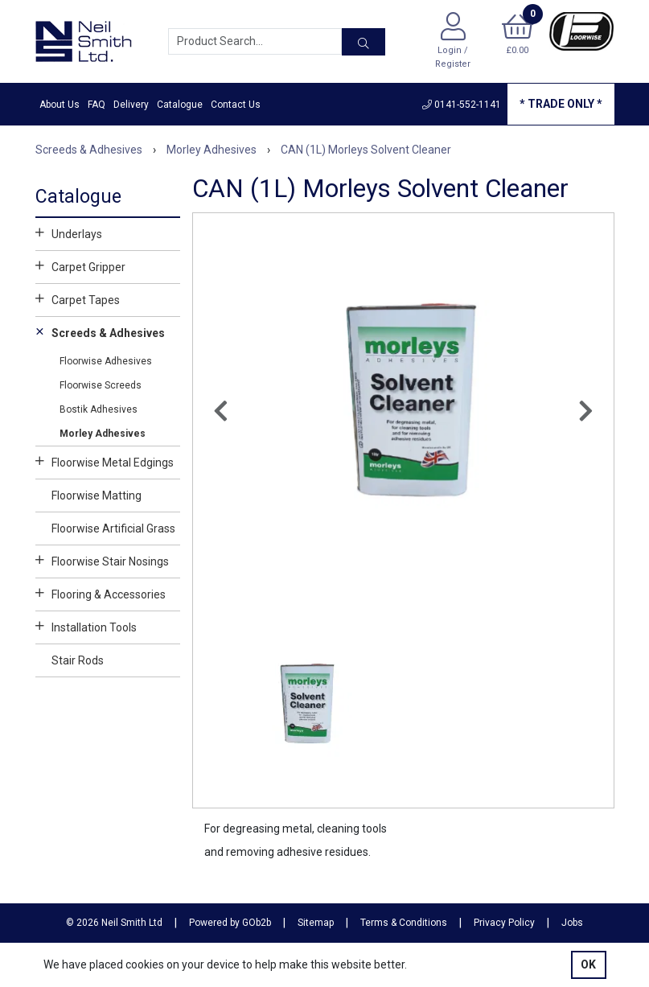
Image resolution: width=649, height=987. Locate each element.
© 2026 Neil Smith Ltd (114, 922)
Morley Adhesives (103, 433)
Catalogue (180, 104)
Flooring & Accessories (100, 592)
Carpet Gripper (80, 265)
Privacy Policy (504, 922)
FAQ (96, 104)
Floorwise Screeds (101, 385)
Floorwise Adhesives (106, 361)
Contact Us (236, 104)
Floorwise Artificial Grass (113, 528)
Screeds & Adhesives (100, 331)
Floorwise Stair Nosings (102, 559)
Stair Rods (77, 660)
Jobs (572, 922)
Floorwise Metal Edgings (104, 460)
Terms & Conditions (403, 922)
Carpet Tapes (77, 298)
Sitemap (316, 922)
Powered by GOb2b (230, 922)
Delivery (131, 104)
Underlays (68, 232)
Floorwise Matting (96, 495)
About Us (59, 104)
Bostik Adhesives (99, 409)
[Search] (363, 42)
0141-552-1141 (461, 104)
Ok (588, 964)
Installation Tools (86, 625)
